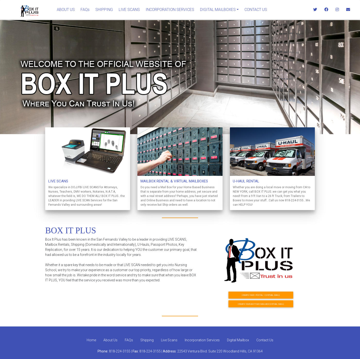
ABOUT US (66, 9)
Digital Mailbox (238, 340)
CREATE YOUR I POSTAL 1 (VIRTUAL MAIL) (261, 295)
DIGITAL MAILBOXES (218, 9)
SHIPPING (104, 9)
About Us (110, 340)
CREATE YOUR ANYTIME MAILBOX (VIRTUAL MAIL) (261, 304)
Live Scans (169, 340)
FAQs (85, 9)
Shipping (147, 340)
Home (91, 340)
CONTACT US (255, 9)
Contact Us (264, 340)
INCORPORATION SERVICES (170, 9)
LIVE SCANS (129, 9)
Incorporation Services (202, 340)
